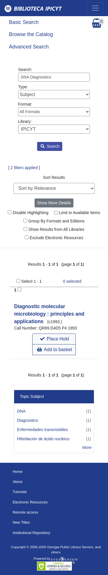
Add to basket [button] (54, 349)
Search (50, 146)
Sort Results (54, 177)
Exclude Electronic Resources (54, 237)
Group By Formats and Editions (53, 221)
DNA (21, 411)
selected (72, 281)
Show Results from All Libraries (54, 229)
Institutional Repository (31, 533)
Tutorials (20, 492)
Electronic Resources (30, 502)
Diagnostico (27, 420)
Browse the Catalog (31, 34)
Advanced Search (29, 47)
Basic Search (24, 22)
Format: (54, 109)
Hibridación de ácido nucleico (43, 439)
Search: (54, 74)
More (87, 447)
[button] (54, 339)
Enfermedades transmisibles (42, 429)
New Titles (21, 522)
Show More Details (54, 203)
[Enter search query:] (54, 77)
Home (17, 471)
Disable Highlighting (28, 212)
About (17, 482)
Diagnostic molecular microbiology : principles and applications (49, 314)
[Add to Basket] (19, 289)
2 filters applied (24, 167)
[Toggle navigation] (95, 8)
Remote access (25, 512)
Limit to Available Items (77, 212)
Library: (54, 126)
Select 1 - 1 (31, 281)
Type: (54, 92)
